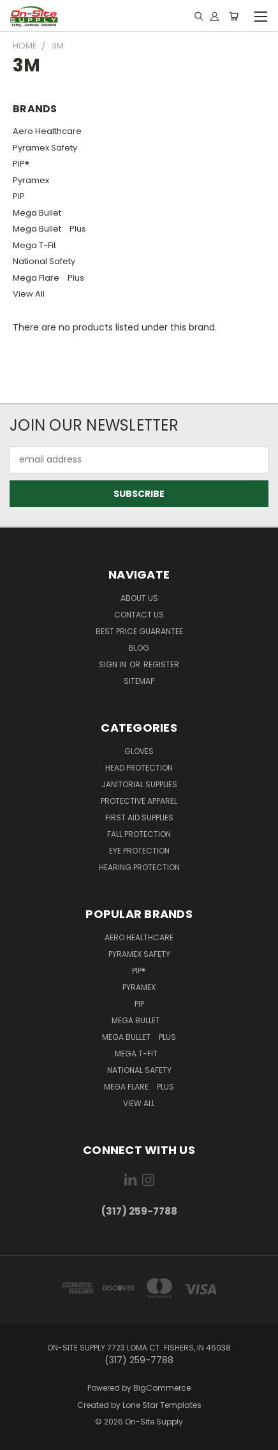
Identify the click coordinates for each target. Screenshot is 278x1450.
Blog (139, 647)
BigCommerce (162, 1387)
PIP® (21, 164)
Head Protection (139, 767)
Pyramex (31, 180)
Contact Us (139, 614)
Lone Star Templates (161, 1405)
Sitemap (139, 681)
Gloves (139, 751)
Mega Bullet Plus (49, 229)
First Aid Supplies (139, 817)
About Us (139, 598)
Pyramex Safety (45, 148)
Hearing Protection (139, 867)
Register (161, 664)
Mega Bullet (40, 213)
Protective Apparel (139, 800)
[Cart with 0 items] (233, 15)
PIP (19, 196)
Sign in (113, 664)
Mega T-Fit (37, 245)
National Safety (44, 261)
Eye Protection (139, 850)
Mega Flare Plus (48, 278)
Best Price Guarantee (139, 631)
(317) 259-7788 (139, 1211)
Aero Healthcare (47, 131)
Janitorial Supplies (139, 784)
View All (29, 294)
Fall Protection (139, 834)
